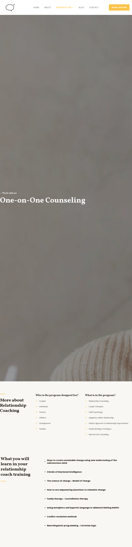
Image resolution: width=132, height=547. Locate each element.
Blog (80, 7)
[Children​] (41, 418)
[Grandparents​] (44, 424)
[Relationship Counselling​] (98, 401)
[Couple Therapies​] (95, 407)
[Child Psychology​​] (94, 413)
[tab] (87, 467)
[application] (72, 7)
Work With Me (65, 7)
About (48, 7)
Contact (92, 7)
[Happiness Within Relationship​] (101, 418)
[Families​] (41, 430)
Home (38, 7)
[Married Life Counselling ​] (98, 439)
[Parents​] (41, 413)
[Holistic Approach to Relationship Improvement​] (108, 426)
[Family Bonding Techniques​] (99, 433)
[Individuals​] (42, 407)
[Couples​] (41, 401)
